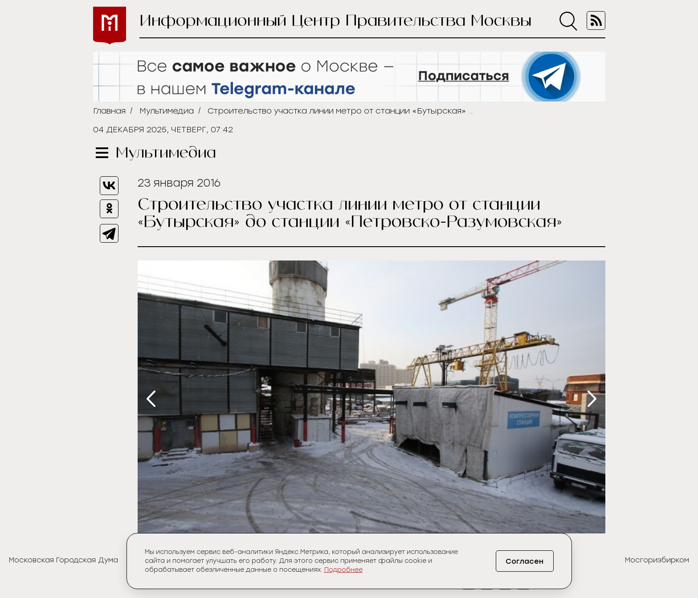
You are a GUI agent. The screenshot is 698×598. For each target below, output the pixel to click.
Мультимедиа (166, 111)
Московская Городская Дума (63, 560)
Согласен (524, 561)
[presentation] (151, 399)
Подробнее (343, 570)
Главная (109, 111)
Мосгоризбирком (657, 560)
